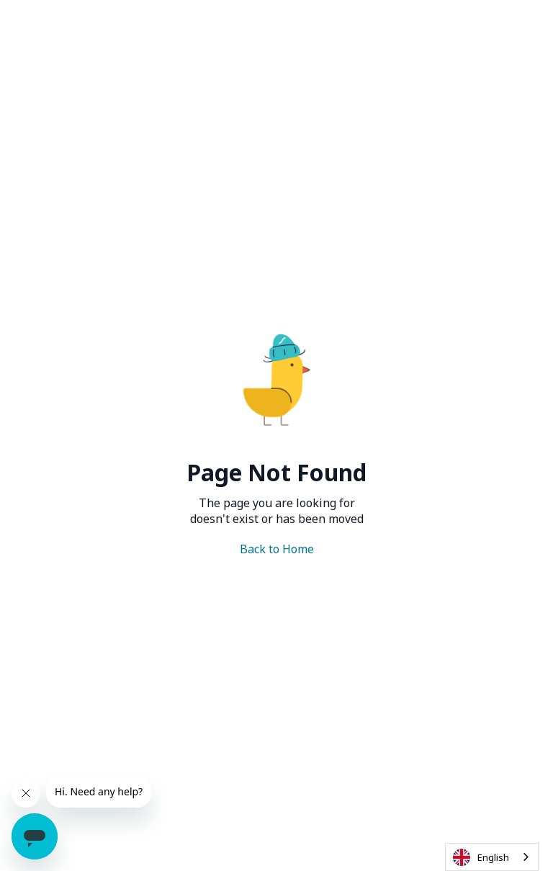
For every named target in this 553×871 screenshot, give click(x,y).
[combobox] (492, 857)
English (481, 857)
